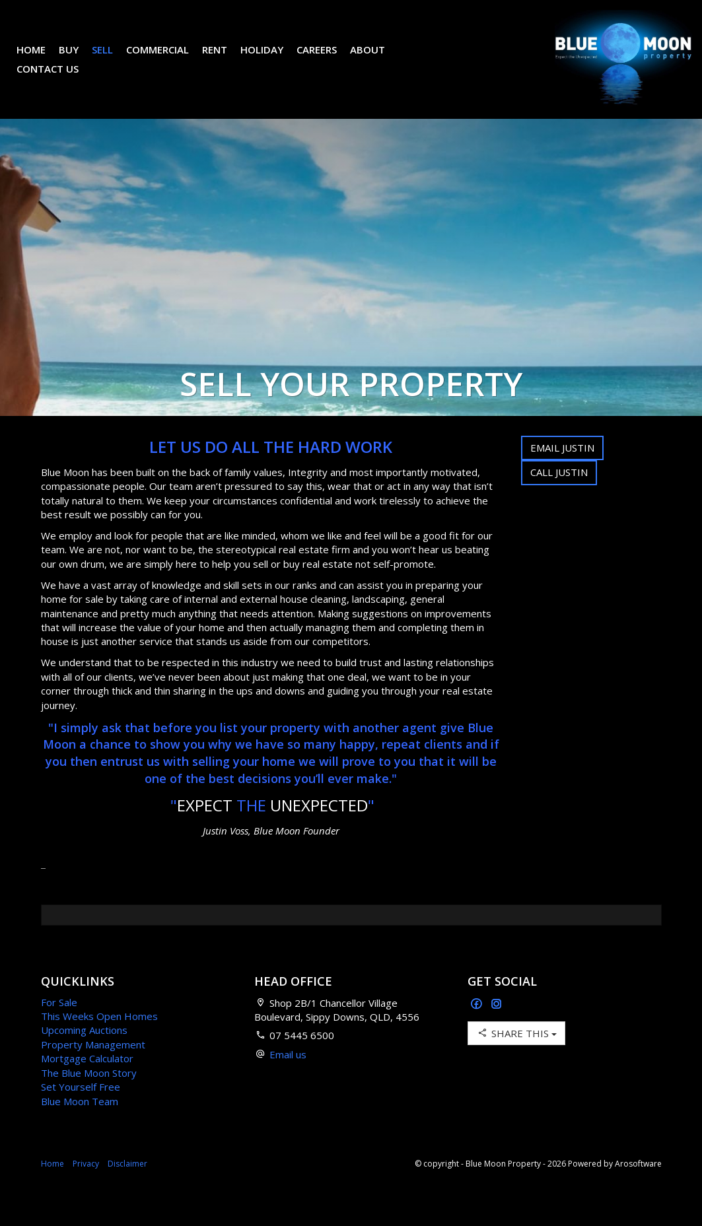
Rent (224, 59)
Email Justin (562, 467)
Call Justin (559, 491)
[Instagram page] (496, 1024)
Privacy (86, 1183)
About (377, 59)
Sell (112, 59)
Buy (78, 59)
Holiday (271, 59)
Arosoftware (638, 1183)
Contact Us (57, 78)
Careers (326, 59)
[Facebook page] (478, 1024)
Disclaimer (127, 1183)
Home (40, 59)
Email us (287, 1074)
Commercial (167, 59)
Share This (516, 1053)
